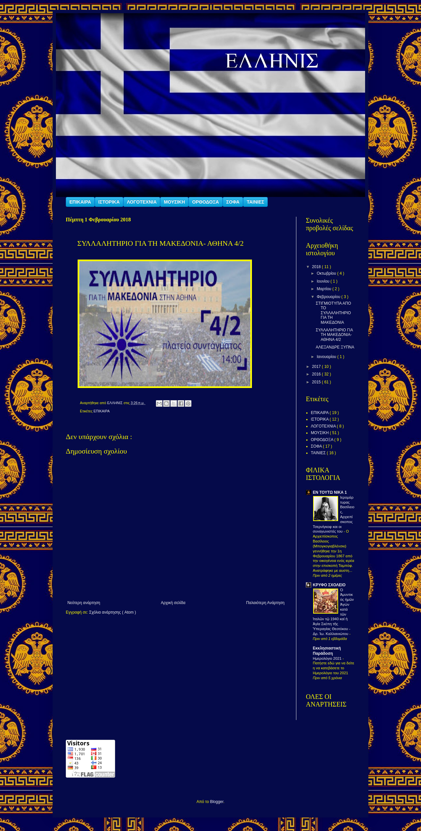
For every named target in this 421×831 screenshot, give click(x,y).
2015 (317, 382)
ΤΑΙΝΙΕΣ (255, 202)
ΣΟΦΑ (233, 202)
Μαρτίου (325, 289)
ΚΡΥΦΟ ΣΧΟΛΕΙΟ (329, 585)
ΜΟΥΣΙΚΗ (174, 202)
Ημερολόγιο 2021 (328, 658)
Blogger (216, 801)
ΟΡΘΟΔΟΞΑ (205, 202)
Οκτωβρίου (327, 273)
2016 (317, 374)
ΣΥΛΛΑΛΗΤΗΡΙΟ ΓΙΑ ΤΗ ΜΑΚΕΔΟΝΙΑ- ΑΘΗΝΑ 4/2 (334, 335)
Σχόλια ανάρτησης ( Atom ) (112, 612)
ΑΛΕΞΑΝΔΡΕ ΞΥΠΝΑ (335, 347)
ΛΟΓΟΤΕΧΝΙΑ (142, 202)
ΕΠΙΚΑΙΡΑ (80, 202)
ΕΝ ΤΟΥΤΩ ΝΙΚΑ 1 (330, 492)
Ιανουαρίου (327, 356)
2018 (317, 266)
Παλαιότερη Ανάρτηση (265, 602)
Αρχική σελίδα (173, 602)
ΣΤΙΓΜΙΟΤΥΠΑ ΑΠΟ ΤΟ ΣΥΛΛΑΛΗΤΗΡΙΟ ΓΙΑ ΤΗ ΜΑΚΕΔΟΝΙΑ (333, 313)
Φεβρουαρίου (329, 296)
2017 (317, 366)
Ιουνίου (324, 281)
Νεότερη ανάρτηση (83, 602)
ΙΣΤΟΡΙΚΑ (109, 202)
